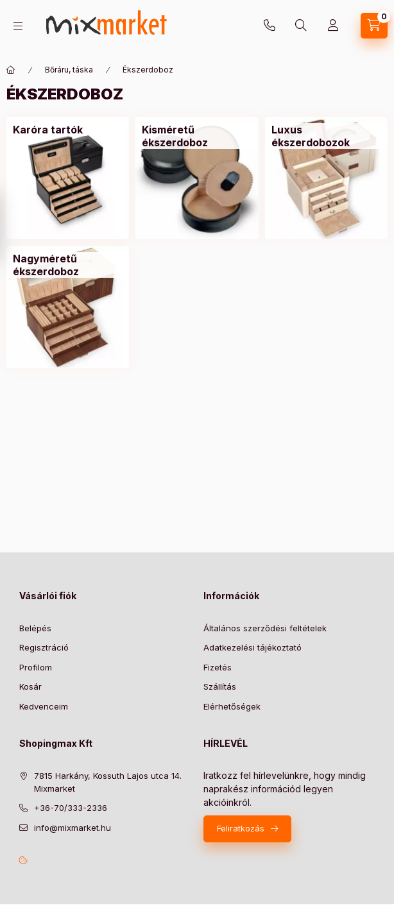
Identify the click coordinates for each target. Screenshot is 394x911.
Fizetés (217, 667)
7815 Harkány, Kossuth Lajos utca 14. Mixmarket (108, 782)
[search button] (301, 25)
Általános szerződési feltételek (265, 628)
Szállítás (219, 686)
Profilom (35, 667)
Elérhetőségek (232, 706)
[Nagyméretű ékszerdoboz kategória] (68, 265)
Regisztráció (44, 647)
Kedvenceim (43, 706)
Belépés (35, 628)
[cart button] (374, 25)
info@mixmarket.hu (72, 827)
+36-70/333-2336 (269, 26)
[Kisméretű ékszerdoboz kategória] (197, 136)
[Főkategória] (10, 70)
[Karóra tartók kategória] (48, 129)
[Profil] (333, 25)
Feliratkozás (240, 828)
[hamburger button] (18, 26)
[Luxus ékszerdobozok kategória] (326, 136)
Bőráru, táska (69, 69)
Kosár (30, 686)
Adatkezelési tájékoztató (252, 647)
